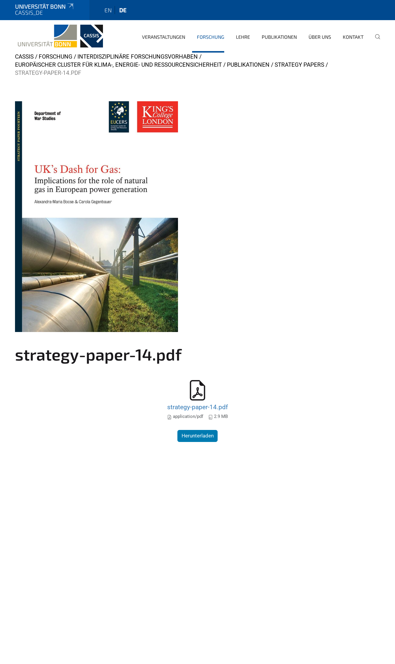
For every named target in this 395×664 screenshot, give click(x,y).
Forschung (210, 37)
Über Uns (320, 37)
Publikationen (279, 37)
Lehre (243, 37)
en (108, 10)
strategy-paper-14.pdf (197, 407)
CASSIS (24, 56)
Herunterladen (198, 436)
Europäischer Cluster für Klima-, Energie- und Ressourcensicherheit (118, 64)
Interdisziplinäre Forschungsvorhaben (137, 56)
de (122, 10)
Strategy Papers (299, 64)
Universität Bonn (44, 6)
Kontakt (353, 37)
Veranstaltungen (163, 37)
